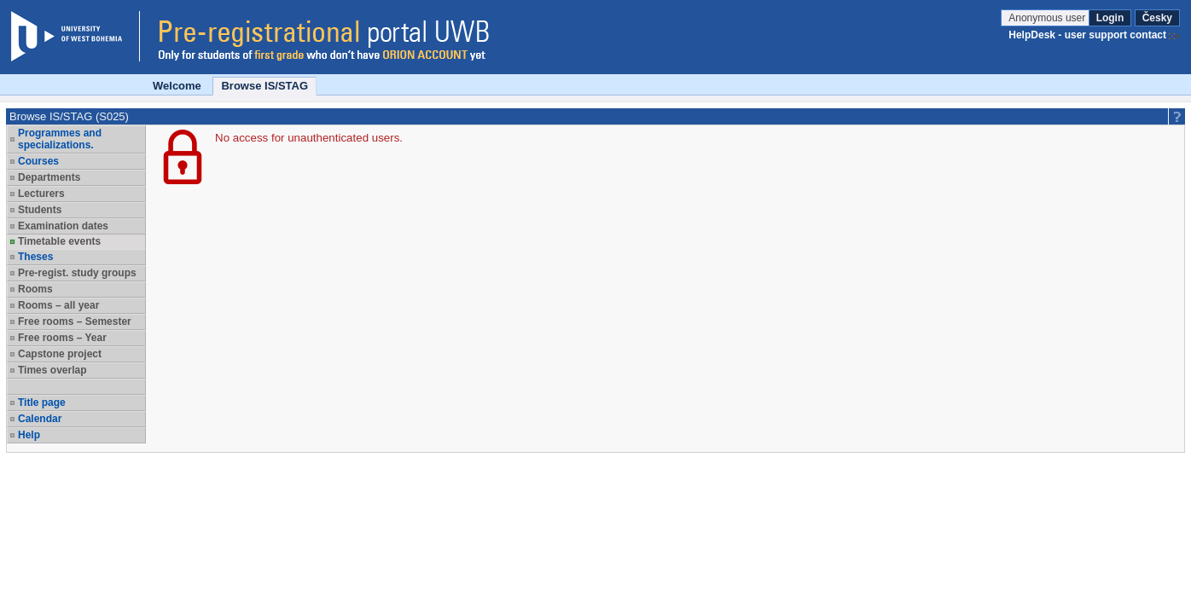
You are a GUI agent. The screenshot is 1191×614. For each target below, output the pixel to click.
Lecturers (41, 194)
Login (1110, 18)
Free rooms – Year (62, 338)
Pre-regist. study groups (77, 273)
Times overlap (52, 370)
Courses (38, 161)
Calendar (39, 419)
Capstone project (60, 354)
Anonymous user (1048, 18)
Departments (49, 177)
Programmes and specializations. (60, 139)
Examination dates (63, 226)
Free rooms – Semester (74, 321)
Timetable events (59, 241)
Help (29, 435)
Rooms (35, 289)
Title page (42, 402)
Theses (35, 257)
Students (39, 210)
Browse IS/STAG (264, 85)
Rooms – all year (58, 305)
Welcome (177, 85)
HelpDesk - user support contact (1087, 35)
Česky (1157, 18)
